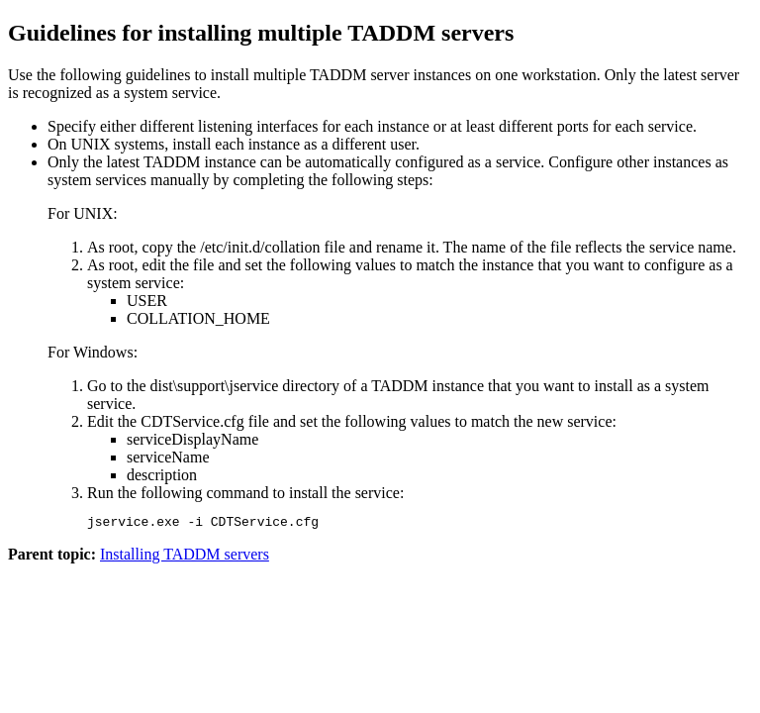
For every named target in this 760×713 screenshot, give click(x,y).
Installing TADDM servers (184, 557)
